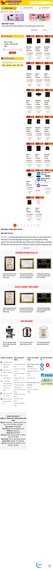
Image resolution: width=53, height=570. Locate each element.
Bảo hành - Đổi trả (19, 382)
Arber (18, 65)
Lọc (12, 52)
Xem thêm (27, 248)
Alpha (3, 65)
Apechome (9, 65)
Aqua (14, 65)
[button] (49, 566)
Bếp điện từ (5, 237)
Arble (22, 65)
